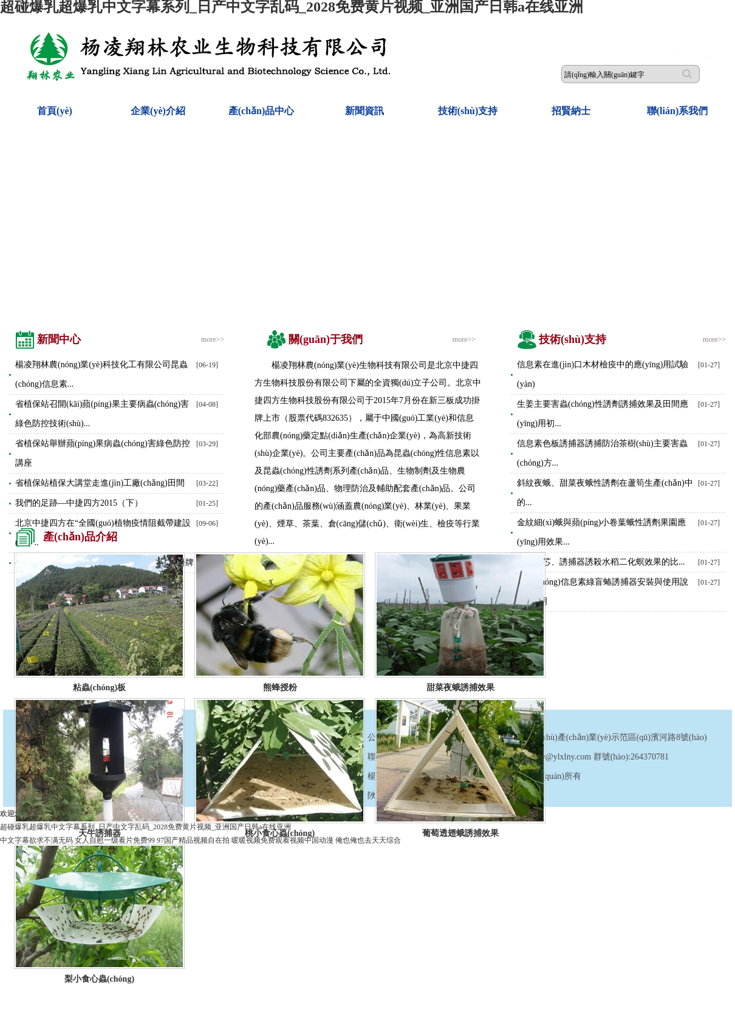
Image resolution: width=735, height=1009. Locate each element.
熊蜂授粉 (280, 687)
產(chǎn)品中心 (261, 111)
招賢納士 (571, 111)
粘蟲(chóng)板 (99, 687)
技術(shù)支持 (468, 111)
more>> (212, 339)
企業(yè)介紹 (158, 111)
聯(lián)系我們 (677, 111)
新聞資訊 (364, 111)
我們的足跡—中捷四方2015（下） (79, 503)
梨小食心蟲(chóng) (99, 979)
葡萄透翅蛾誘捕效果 (460, 833)
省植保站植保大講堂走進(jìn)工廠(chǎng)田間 (100, 483)
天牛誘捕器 (99, 833)
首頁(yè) (54, 111)
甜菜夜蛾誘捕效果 (460, 687)
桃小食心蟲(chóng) (280, 833)
